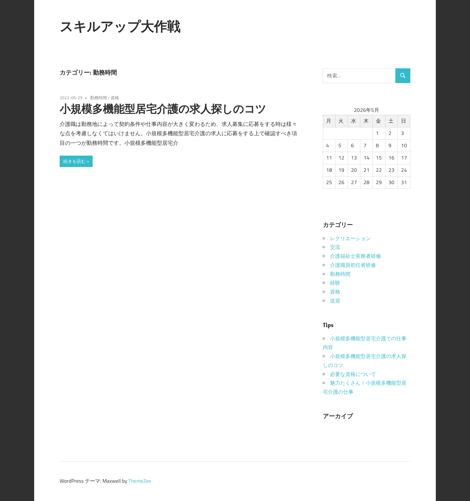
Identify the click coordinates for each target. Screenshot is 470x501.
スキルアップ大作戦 (120, 26)
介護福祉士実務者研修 (355, 256)
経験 (335, 283)
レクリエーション (350, 238)
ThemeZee (139, 481)
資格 (115, 97)
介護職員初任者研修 (353, 265)
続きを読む (74, 161)
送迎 (335, 301)
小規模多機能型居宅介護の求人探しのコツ (163, 108)
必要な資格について (353, 374)
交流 (335, 247)
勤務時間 (98, 97)
